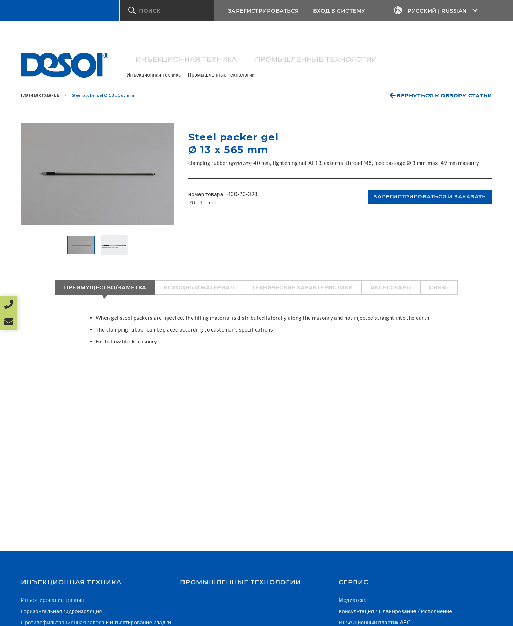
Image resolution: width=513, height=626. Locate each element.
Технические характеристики (302, 287)
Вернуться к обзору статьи (444, 95)
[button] (167, 10)
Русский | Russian (436, 11)
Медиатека (353, 600)
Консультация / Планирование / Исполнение (395, 611)
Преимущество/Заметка (105, 287)
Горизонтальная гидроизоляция (61, 611)
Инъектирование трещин (53, 600)
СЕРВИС (353, 582)
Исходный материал (199, 287)
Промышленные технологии (316, 58)
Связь (439, 287)
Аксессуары (391, 287)
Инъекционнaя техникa (186, 58)
